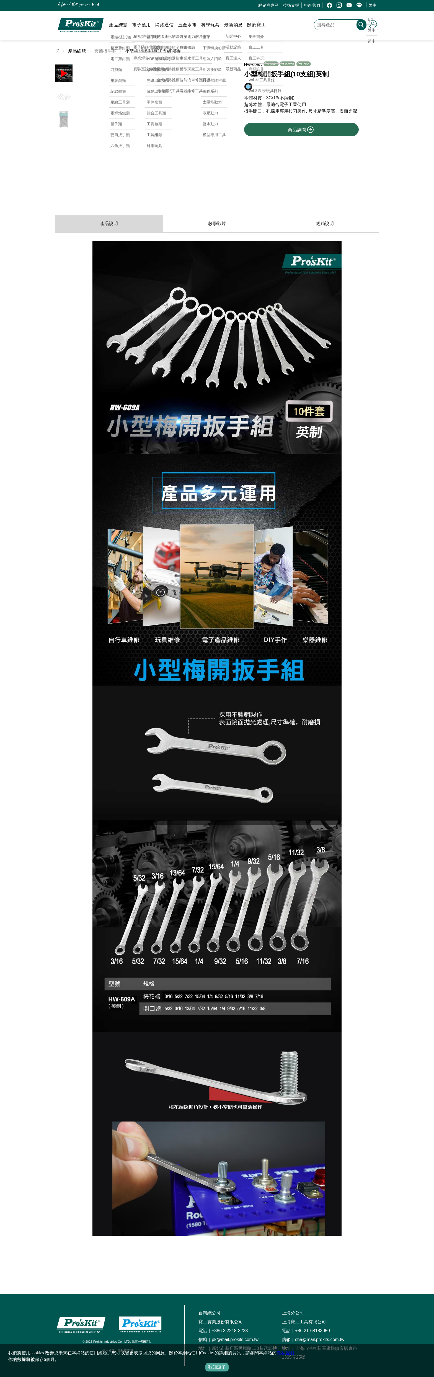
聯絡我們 (312, 5)
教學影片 (217, 223)
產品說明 (109, 223)
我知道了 (217, 1367)
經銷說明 (325, 223)
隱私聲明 (285, 1352)
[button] (209, 131)
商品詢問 (301, 129)
